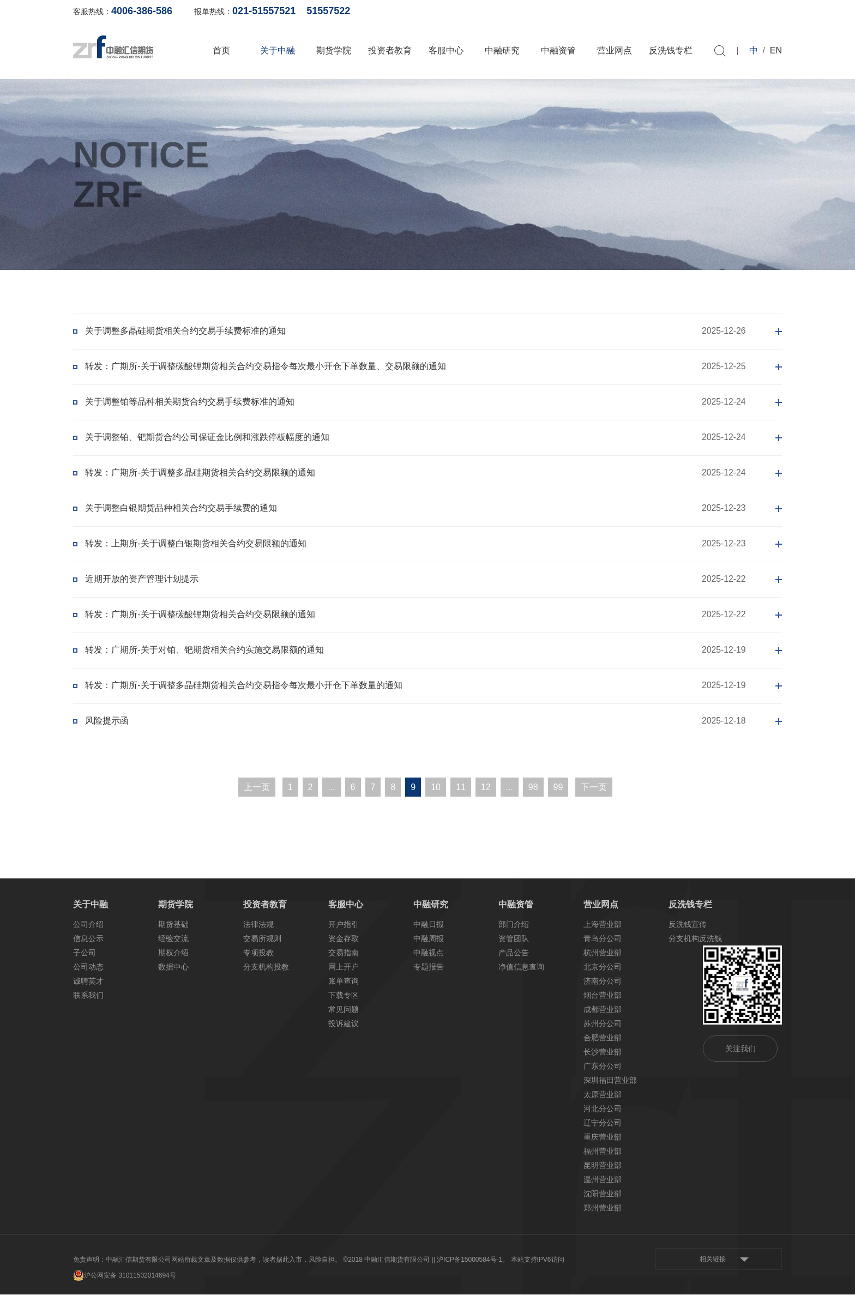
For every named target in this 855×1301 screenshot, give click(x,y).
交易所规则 (262, 945)
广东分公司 (602, 1072)
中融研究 (502, 50)
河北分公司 (602, 1115)
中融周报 (428, 945)
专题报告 (428, 973)
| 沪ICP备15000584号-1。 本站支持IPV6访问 (498, 1266)
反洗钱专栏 (671, 50)
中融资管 (558, 50)
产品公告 (513, 959)
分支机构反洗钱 (695, 945)
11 (461, 793)
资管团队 (513, 945)
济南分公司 (602, 987)
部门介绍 (513, 930)
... (331, 793)
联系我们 (88, 1001)
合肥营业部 (602, 1044)
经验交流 (173, 945)
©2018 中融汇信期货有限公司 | (388, 1266)
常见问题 (343, 1015)
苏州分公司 (602, 1030)
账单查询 (608, 11)
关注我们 (740, 1055)
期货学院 (333, 50)
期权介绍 (173, 959)
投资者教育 (390, 50)
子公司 (84, 959)
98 (533, 793)
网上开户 (661, 11)
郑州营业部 (602, 1214)
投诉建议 (343, 1030)
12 (486, 793)
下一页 (594, 793)
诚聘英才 (88, 987)
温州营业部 (602, 1186)
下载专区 (343, 1001)
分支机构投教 (266, 973)
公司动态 (88, 973)
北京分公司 (602, 973)
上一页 (257, 793)
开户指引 (343, 930)
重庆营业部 (602, 1143)
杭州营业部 (602, 959)
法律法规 (258, 930)
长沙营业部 (602, 1058)
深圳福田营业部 (610, 1086)
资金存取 (343, 945)
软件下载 (714, 11)
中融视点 (428, 959)
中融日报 (428, 930)
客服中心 (446, 50)
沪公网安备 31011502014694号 (124, 1281)
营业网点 (614, 50)
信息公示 (88, 945)
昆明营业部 (602, 1171)
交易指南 (343, 959)
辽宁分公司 (602, 1129)
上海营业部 (602, 930)
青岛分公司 (602, 945)
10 (436, 793)
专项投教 (258, 959)
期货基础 (173, 930)
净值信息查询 (521, 973)
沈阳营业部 (602, 1200)
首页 (221, 50)
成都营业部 (602, 1015)
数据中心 (173, 973)
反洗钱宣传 (688, 930)
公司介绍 (88, 930)
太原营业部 (602, 1101)
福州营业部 (602, 1157)
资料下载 (766, 11)
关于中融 (277, 50)
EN (776, 50)
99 (558, 793)
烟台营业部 (602, 1001)
